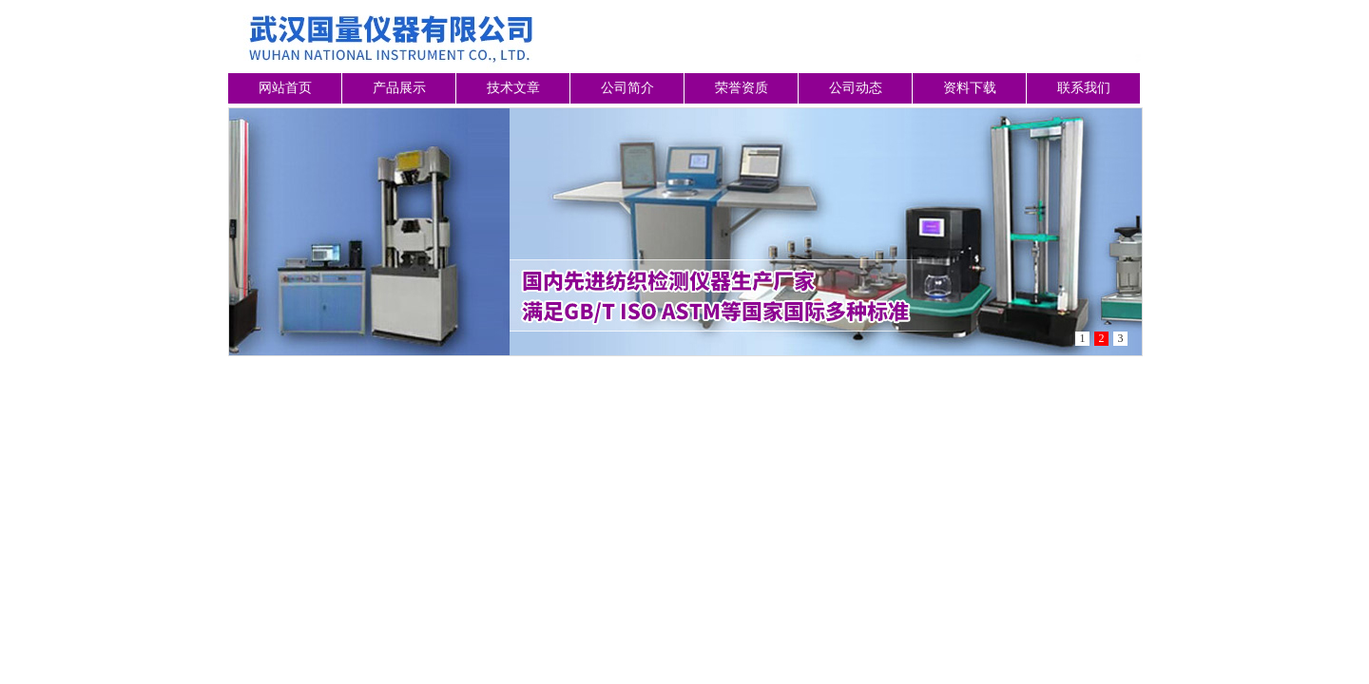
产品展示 (399, 88)
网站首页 (285, 88)
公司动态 (855, 88)
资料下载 (969, 88)
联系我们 (1083, 88)
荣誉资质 (741, 88)
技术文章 (513, 88)
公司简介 (627, 88)
